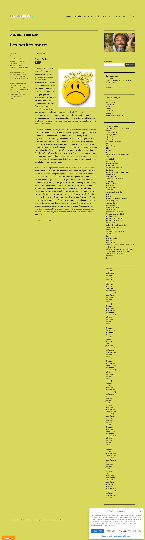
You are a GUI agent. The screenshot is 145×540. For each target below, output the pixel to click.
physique (13, 85)
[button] (141, 511)
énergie (21, 68)
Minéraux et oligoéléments (114, 212)
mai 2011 (108, 445)
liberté (12, 79)
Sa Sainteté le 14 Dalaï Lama (115, 232)
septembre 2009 (111, 478)
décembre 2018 (111, 310)
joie (11, 76)
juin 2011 (108, 442)
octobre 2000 (110, 493)
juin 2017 (109, 337)
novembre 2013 (111, 412)
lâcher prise (22, 76)
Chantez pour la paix (112, 76)
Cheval (108, 144)
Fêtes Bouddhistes (112, 163)
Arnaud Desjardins (112, 133)
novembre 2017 (111, 330)
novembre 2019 (111, 293)
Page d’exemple (111, 216)
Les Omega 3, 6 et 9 (112, 201)
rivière (17, 92)
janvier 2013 (109, 429)
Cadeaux (107, 16)
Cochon (108, 150)
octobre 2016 (110, 350)
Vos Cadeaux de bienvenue (114, 254)
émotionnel (14, 68)
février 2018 (109, 328)
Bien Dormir (110, 78)
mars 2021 (109, 280)
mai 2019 (109, 302)
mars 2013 (109, 425)
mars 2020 (109, 288)
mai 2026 (109, 269)
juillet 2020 (109, 284)
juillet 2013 (109, 420)
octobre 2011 (110, 434)
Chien (107, 148)
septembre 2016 (111, 352)
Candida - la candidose (113, 141)
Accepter (97, 531)
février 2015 (109, 385)
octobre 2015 (110, 368)
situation (18, 94)
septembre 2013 (111, 416)
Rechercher (108, 62)
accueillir (18, 59)
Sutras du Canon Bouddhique (115, 115)
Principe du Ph (110, 223)
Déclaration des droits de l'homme (117, 155)
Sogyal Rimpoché (111, 238)
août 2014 (109, 396)
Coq (107, 152)
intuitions (20, 74)
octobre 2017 (110, 332)
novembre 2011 (111, 431)
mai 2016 (109, 357)
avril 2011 (109, 447)
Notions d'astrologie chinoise (115, 214)
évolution (21, 70)
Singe (107, 236)
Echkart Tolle (110, 159)
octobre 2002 (110, 484)
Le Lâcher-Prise (111, 188)
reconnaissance (22, 90)
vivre (14, 96)
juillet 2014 (109, 398)
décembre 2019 (111, 291)
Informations (110, 104)
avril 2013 (109, 423)
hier (22, 72)
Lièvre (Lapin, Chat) (112, 207)
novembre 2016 (111, 348)
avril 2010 (109, 471)
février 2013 (109, 427)
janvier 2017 (110, 346)
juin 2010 (109, 467)
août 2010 (109, 462)
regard (12, 92)
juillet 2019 (109, 297)
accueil (12, 59)
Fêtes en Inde (110, 166)
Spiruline (109, 240)
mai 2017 (108, 339)
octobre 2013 (110, 414)
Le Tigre (108, 196)
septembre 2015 (111, 370)
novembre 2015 (111, 365)
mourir (16, 81)
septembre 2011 (111, 436)
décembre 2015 (111, 363)
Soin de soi (109, 111)
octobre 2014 (110, 394)
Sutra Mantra (110, 113)
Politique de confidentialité (122, 536)
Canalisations (110, 100)
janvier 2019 (110, 308)
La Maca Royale (111, 177)
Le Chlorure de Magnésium (114, 179)
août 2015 (109, 372)
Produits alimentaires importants (117, 225)
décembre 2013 (110, 409)
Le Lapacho (109, 190)
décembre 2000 (111, 489)
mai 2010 (108, 469)
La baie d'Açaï (110, 174)
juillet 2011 (109, 440)
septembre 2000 (111, 495)
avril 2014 (109, 405)
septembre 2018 (111, 315)
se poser (22, 92)
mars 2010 (109, 473)
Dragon (108, 157)
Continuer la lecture (43, 221)
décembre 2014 (111, 390)
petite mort (22, 83)
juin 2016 (109, 354)
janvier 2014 (110, 407)
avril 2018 (109, 326)
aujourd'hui (14, 61)
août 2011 (109, 438)
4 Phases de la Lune (112, 126)
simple (12, 94)
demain (20, 65)
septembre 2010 (111, 460)
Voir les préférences (130, 531)
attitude (25, 59)
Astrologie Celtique (112, 135)
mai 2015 (108, 379)
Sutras (132, 16)
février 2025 (110, 271)
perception (13, 83)
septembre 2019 (111, 295)
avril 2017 (109, 341)
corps (18, 63)
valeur (24, 94)
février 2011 (109, 451)
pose (19, 87)
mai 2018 (108, 324)
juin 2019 (109, 299)
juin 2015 (109, 376)
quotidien (13, 90)
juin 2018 (109, 321)
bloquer (21, 61)
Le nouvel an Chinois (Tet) (114, 192)
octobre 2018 (110, 313)
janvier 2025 (110, 273)
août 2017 (109, 335)
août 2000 (109, 497)
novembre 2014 (111, 392)
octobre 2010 (110, 458)
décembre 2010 (111, 453)
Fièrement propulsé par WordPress (52, 520)
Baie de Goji (109, 137)
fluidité (12, 72)
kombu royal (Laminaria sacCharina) (118, 172)
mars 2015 (109, 383)
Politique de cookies (107, 536)
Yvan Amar (109, 256)
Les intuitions (14, 520)
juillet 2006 (109, 480)
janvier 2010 (110, 475)
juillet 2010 (109, 464)
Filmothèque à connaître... (114, 168)
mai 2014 (108, 403)
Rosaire (78, 16)
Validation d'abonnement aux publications (120, 249)
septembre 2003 (111, 482)
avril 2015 (109, 381)
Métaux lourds (110, 210)
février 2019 (109, 306)
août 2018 (109, 317)
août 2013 (109, 418)
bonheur (13, 63)
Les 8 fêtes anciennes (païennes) (116, 199)
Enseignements (120, 16)
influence (13, 74)
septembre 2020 (111, 282)
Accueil (69, 16)
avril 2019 (109, 304)
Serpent (108, 234)
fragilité (18, 72)
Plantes (108, 106)
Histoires (88, 16)
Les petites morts (28, 44)
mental (25, 79)
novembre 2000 (111, 491)
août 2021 (109, 277)
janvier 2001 (110, 486)
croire (23, 63)
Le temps (109, 87)
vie (11, 96)
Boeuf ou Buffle (111, 139)
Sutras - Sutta (110, 243)
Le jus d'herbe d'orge (113, 183)
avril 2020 (109, 286)
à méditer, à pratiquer (113, 98)
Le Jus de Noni (110, 185)
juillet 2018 (109, 319)
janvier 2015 (110, 387)
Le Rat (108, 194)
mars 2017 (109, 343)
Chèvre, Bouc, (110, 146)
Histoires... (109, 170)
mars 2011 (109, 449)
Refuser (111, 531)
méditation (19, 79)
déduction (13, 65)
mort (11, 81)
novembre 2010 (111, 456)
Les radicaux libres (112, 205)
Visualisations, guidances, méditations (118, 251)
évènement (14, 70)
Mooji (107, 258)
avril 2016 (109, 359)
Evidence (108, 85)
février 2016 (109, 361)
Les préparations (111, 203)
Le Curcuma (109, 181)
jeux (25, 74)
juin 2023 (109, 275)
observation (23, 81)
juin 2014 (109, 401)
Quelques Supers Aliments (114, 227)
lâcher (15, 76)
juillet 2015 (109, 374)
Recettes (108, 109)
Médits (97, 16)
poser (24, 87)
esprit (26, 68)
